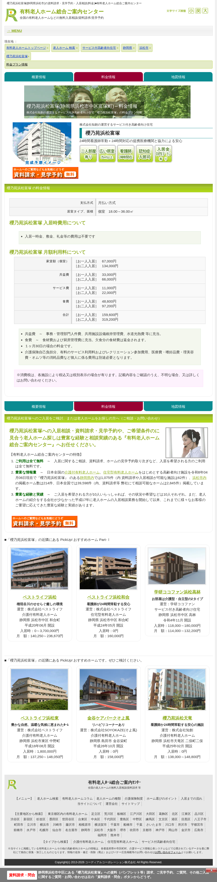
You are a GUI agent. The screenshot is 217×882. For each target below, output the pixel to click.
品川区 (199, 814)
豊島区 (124, 819)
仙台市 (56, 830)
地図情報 (178, 77)
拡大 (205, 11)
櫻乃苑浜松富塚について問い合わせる (45, 173)
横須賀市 (101, 824)
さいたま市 (153, 824)
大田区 (150, 814)
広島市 (198, 830)
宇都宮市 (197, 824)
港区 (174, 819)
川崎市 (57, 824)
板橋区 (121, 814)
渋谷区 (15, 819)
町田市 (18, 824)
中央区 (95, 819)
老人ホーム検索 (47, 798)
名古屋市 (71, 830)
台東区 (82, 819)
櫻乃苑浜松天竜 (177, 718)
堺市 (123, 830)
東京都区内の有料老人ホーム (68, 814)
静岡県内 (87, 478)
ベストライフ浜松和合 (108, 597)
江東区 (186, 814)
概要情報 (39, 77)
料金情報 (108, 77)
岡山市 (173, 830)
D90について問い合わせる (44, 522)
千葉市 (115, 824)
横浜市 (44, 824)
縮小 (191, 11)
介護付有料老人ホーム (82, 472)
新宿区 (28, 819)
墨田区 (53, 819)
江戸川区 (136, 814)
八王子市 (200, 819)
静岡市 (85, 830)
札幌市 (44, 830)
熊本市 (115, 835)
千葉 (139, 824)
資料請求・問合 (22, 875)
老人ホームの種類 (108, 798)
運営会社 (112, 803)
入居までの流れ (191, 798)
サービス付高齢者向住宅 (158, 841)
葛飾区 (163, 814)
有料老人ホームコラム (77, 798)
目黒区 (185, 819)
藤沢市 (70, 824)
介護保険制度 (134, 798)
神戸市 (160, 830)
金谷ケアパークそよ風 (108, 718)
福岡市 (102, 835)
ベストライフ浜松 (40, 597)
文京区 (163, 819)
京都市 (147, 830)
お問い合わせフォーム (168, 852)
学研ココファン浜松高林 (177, 591)
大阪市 (111, 830)
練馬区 (150, 819)
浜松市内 (199, 478)
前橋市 (18, 830)
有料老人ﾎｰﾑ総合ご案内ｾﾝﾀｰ (114, 785)
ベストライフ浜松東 (40, 718)
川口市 (169, 824)
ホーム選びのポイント (162, 798)
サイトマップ (131, 803)
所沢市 (182, 824)
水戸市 (31, 830)
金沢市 (185, 830)
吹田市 (134, 830)
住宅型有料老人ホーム (120, 472)
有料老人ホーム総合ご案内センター (62, 14)
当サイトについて (89, 803)
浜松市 (98, 830)
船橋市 (128, 824)
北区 (175, 814)
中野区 (137, 819)
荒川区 (108, 814)
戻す (198, 11)
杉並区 (41, 819)
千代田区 (110, 819)
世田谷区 (68, 819)
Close (211, 870)
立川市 (31, 824)
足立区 (95, 814)
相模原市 (85, 824)
